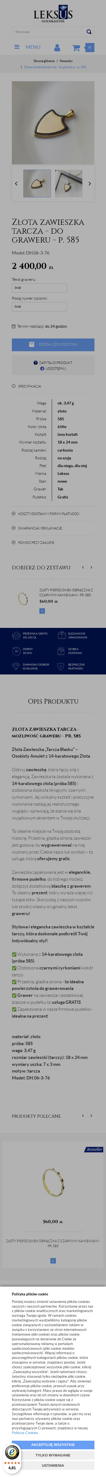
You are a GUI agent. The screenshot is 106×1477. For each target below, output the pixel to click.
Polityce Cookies (25, 1433)
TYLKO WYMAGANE (53, 1455)
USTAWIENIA (53, 1465)
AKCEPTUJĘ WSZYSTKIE (53, 1445)
